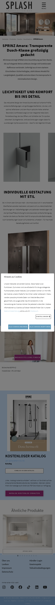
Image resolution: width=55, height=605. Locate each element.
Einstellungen (42, 316)
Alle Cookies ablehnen (18, 327)
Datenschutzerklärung (11, 311)
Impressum (34, 311)
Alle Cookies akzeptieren (40, 327)
